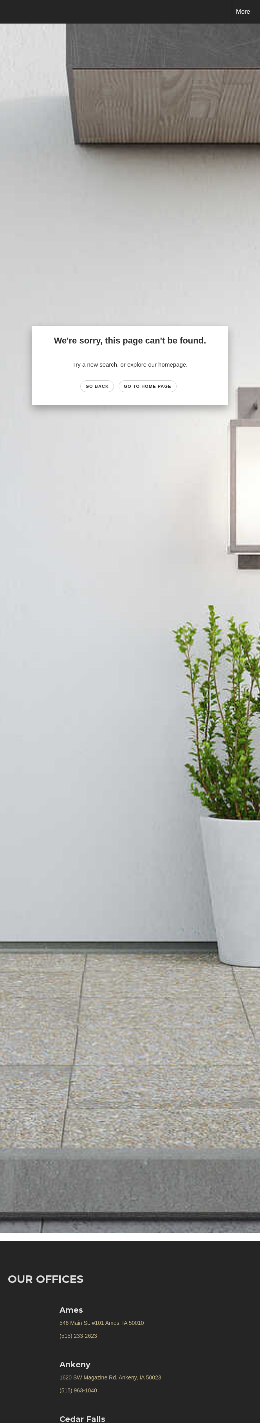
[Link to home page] (10, 12)
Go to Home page (147, 386)
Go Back (97, 386)
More (243, 11)
